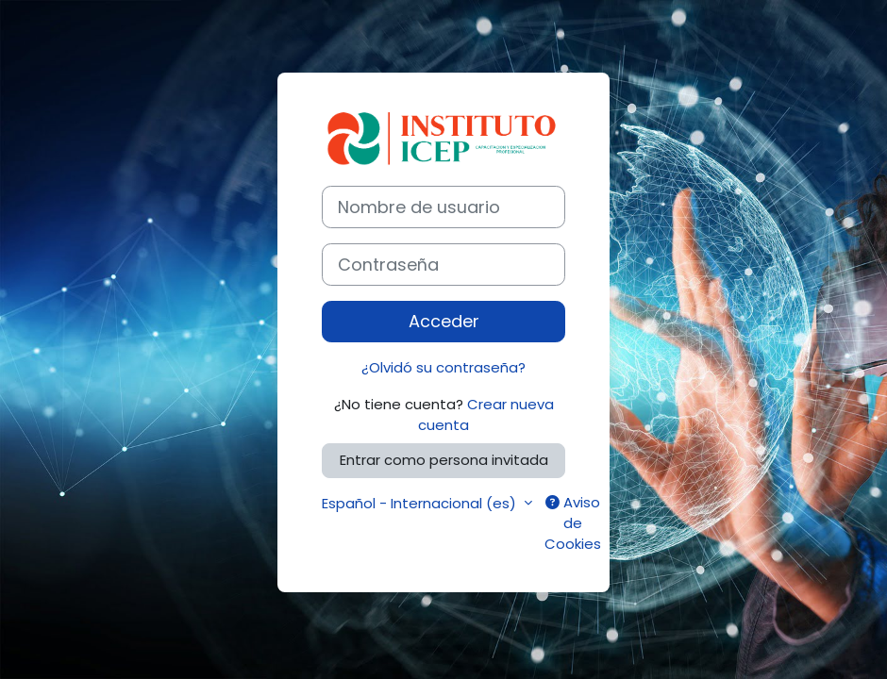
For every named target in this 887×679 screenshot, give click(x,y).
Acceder (444, 321)
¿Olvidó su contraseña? (443, 367)
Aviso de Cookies (572, 523)
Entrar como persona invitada (444, 460)
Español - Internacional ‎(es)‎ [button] (421, 503)
